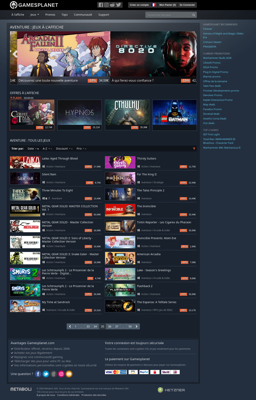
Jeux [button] (33, 14)
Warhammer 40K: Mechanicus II (221, 147)
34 (95, 326)
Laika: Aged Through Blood (60, 158)
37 (116, 326)
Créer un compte (139, 5)
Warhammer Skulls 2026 (217, 58)
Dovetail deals (211, 114)
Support (103, 14)
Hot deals (208, 123)
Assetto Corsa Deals (214, 118)
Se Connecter (187, 5)
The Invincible (146, 206)
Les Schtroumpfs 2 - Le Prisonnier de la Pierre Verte (68, 287)
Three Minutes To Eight (57, 190)
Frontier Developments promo (221, 90)
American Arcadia (149, 254)
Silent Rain (49, 174)
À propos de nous (46, 394)
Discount (64, 148)
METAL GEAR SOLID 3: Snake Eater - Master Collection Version (70, 255)
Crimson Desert (212, 42)
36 (109, 326)
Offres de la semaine (215, 81)
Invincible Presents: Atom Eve (156, 238)
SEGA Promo (210, 67)
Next (192, 54)
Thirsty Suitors (146, 158)
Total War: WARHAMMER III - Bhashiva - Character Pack (219, 141)
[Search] (194, 15)
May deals (209, 104)
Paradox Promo (212, 109)
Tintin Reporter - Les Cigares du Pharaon (164, 222)
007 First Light (211, 134)
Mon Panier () (167, 5)
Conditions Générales (68, 394)
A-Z (47, 148)
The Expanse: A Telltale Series (156, 302)
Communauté (83, 14)
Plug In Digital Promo (215, 72)
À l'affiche (17, 14)
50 (130, 326)
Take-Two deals (212, 86)
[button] (153, 4)
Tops (65, 14)
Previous (15, 54)
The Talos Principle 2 (150, 190)
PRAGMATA (209, 46)
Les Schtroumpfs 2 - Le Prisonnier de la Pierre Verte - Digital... (68, 271)
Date (33, 148)
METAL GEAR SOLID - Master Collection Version (67, 223)
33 (88, 326)
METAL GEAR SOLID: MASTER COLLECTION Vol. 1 (70, 207)
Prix (82, 148)
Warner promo (212, 76)
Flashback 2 (144, 286)
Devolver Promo (212, 95)
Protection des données (94, 394)
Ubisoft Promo (212, 62)
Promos (50, 14)
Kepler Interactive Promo (218, 100)
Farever (207, 29)
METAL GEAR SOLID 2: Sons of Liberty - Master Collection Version (67, 239)
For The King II (147, 174)
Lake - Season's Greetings (154, 270)
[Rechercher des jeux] (168, 15)
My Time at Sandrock (56, 302)
